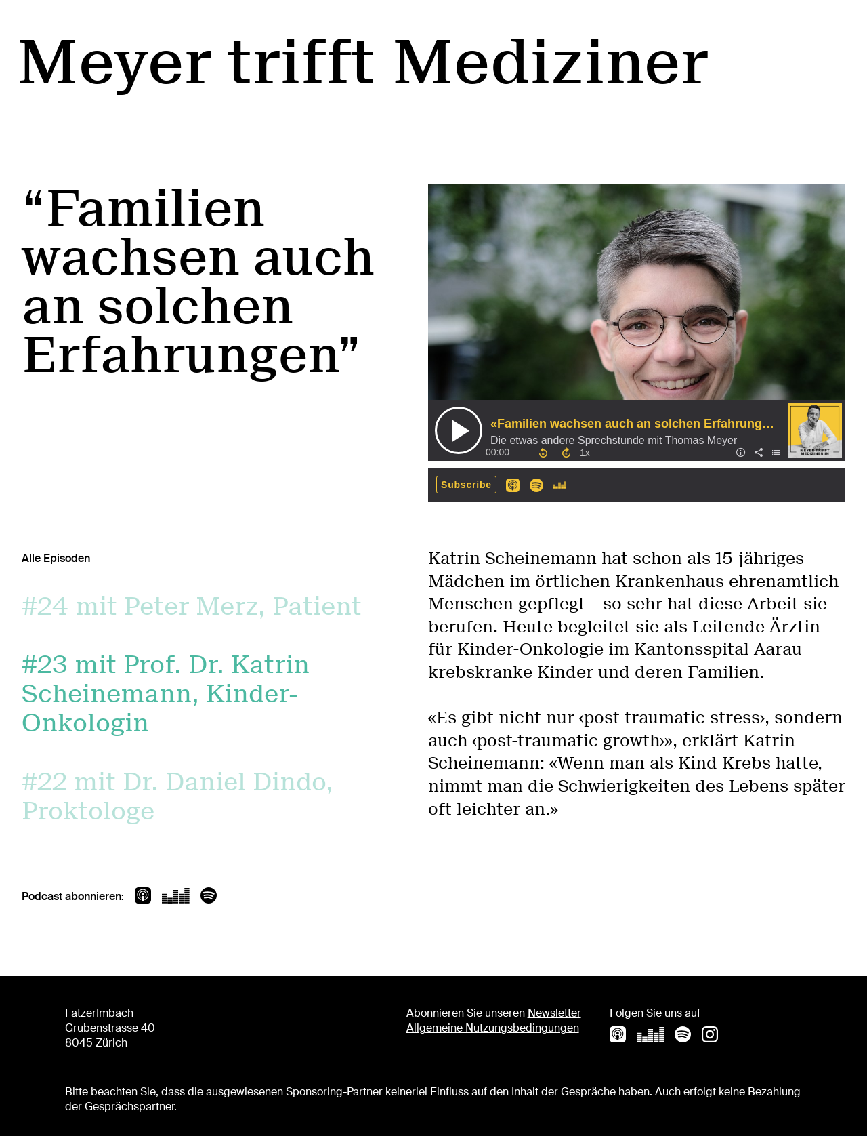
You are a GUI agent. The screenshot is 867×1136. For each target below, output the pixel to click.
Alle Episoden (56, 558)
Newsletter (554, 1013)
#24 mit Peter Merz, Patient (192, 606)
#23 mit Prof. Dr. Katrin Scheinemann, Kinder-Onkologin (166, 693)
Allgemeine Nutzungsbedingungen (492, 1028)
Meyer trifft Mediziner (362, 62)
